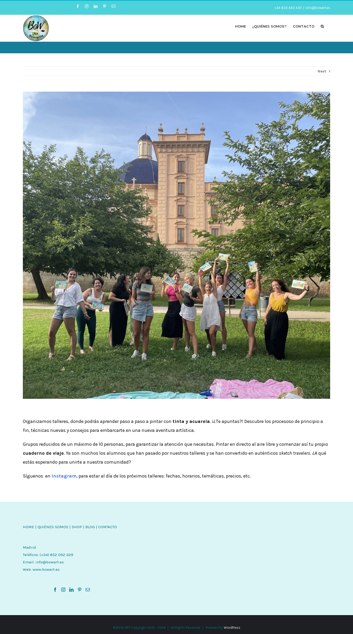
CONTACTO (107, 527)
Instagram (63, 476)
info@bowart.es (318, 8)
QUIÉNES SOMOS (53, 527)
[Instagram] (63, 590)
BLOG (90, 527)
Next (322, 71)
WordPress (232, 628)
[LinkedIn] (71, 590)
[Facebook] (55, 590)
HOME (28, 527)
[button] (322, 26)
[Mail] (88, 590)
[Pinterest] (79, 590)
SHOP (77, 527)
